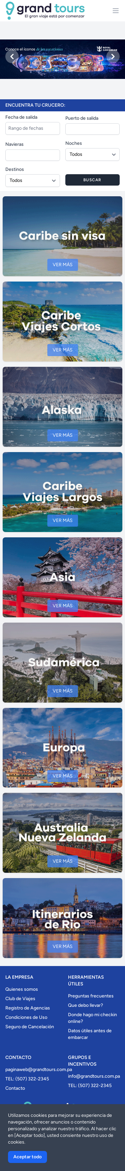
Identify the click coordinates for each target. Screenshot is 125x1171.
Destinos (14, 169)
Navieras (14, 144)
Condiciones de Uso (26, 1017)
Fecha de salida (21, 117)
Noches (73, 143)
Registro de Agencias (27, 1008)
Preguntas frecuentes (91, 996)
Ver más (63, 265)
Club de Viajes (20, 998)
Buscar (92, 180)
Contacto (15, 1088)
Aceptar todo (27, 1157)
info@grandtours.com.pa (94, 1076)
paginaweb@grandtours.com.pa (38, 1069)
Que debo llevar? (85, 1005)
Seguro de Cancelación (29, 1027)
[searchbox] (69, 128)
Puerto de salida (81, 118)
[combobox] (93, 129)
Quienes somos (21, 989)
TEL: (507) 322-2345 (27, 1079)
